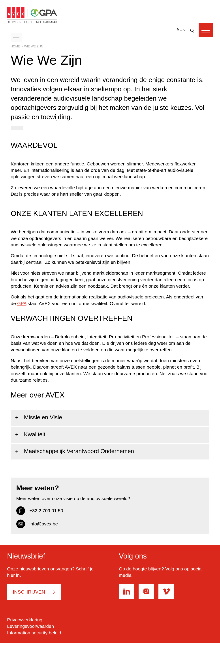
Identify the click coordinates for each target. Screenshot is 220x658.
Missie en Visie (43, 417)
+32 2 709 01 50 (39, 510)
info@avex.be (37, 523)
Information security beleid (34, 632)
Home (15, 46)
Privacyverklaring (24, 619)
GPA (21, 303)
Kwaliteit (34, 434)
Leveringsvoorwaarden (30, 626)
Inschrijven (29, 592)
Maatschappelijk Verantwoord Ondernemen (79, 451)
